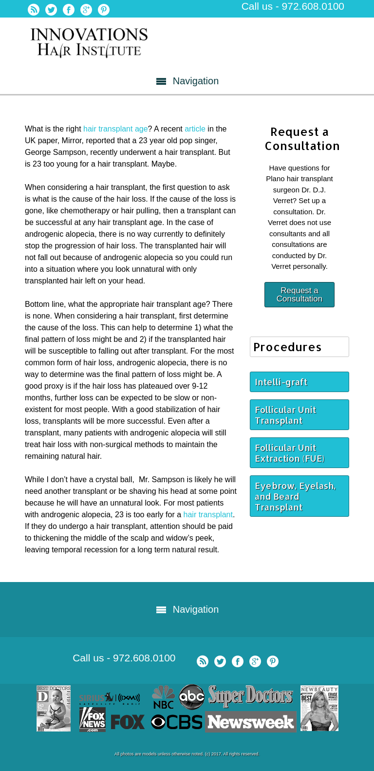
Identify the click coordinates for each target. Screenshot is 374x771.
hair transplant (207, 514)
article (195, 129)
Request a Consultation (300, 294)
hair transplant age (115, 129)
